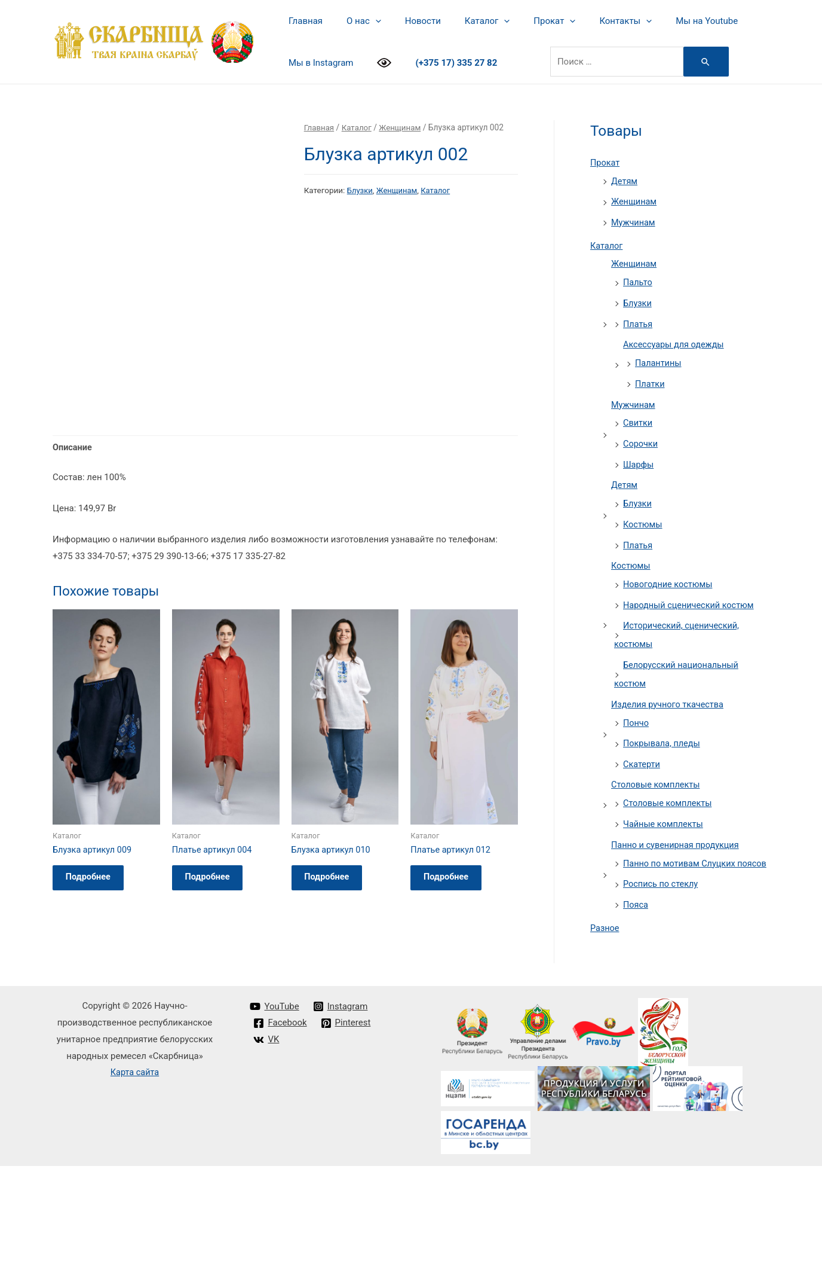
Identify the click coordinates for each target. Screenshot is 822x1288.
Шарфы (639, 456)
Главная (303, 21)
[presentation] (366, 21)
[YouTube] (275, 1128)
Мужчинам (634, 220)
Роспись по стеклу (662, 882)
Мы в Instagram (318, 62)
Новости (408, 21)
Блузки (360, 190)
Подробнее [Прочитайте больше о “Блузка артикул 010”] (332, 1020)
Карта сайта (134, 1194)
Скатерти (642, 748)
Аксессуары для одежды (675, 339)
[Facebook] (280, 1145)
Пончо (636, 707)
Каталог (466, 21)
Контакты (592, 21)
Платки (650, 378)
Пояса (636, 902)
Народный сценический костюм (691, 593)
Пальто (638, 279)
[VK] (266, 1161)
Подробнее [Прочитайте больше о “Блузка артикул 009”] (93, 1020)
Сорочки (641, 436)
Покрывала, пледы (663, 727)
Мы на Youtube (668, 21)
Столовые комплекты (657, 767)
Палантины (659, 357)
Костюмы (643, 514)
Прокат (527, 21)
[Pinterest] (346, 1145)
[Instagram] (341, 1128)
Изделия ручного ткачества (669, 689)
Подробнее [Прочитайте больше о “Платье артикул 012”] (451, 1020)
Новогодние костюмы (669, 572)
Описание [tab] (73, 587)
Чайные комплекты (664, 806)
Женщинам (403, 127)
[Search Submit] (697, 62)
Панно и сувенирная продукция (677, 826)
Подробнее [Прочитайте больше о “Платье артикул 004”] (213, 1020)
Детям (625, 180)
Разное (605, 925)
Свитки (638, 416)
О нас (355, 21)
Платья (638, 319)
